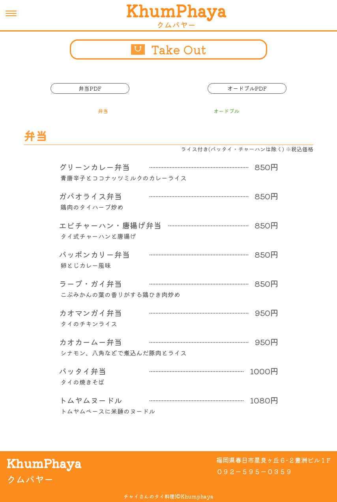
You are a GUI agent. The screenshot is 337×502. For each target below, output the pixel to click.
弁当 (102, 111)
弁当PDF (90, 88)
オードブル (226, 111)
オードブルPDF (247, 88)
